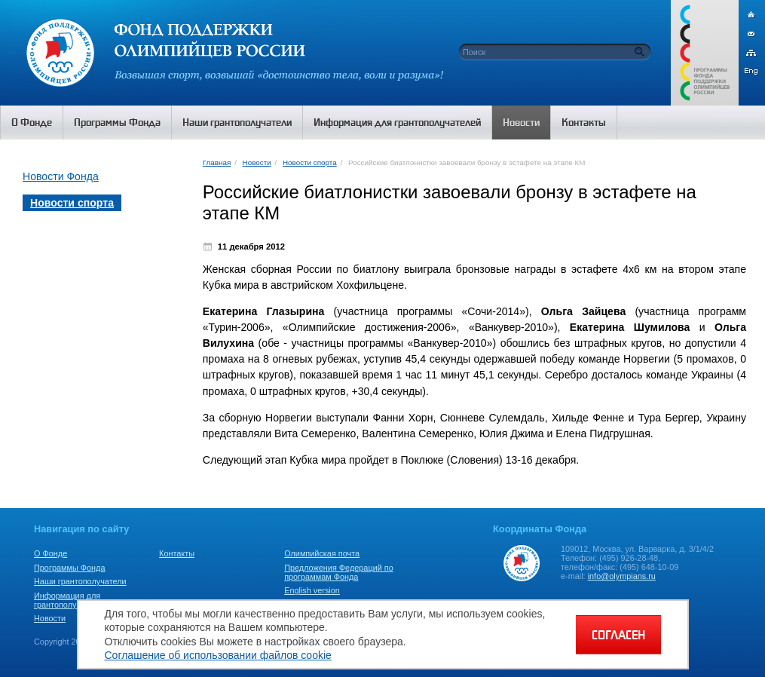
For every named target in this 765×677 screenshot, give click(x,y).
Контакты (176, 553)
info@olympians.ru (622, 576)
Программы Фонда (69, 567)
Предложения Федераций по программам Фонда (338, 572)
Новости (257, 162)
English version (312, 590)
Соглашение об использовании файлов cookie (218, 655)
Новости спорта (310, 162)
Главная (217, 162)
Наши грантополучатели (80, 581)
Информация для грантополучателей (70, 600)
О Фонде (50, 553)
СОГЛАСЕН (618, 634)
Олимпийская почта (322, 553)
